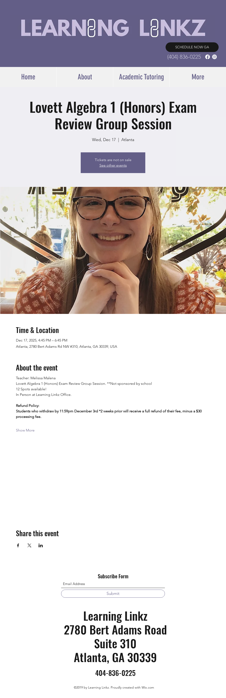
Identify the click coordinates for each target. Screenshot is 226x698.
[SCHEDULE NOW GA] (192, 47)
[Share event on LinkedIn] (41, 545)
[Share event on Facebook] (18, 545)
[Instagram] (214, 57)
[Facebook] (207, 57)
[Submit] (113, 594)
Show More (25, 430)
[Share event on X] (29, 545)
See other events (113, 165)
